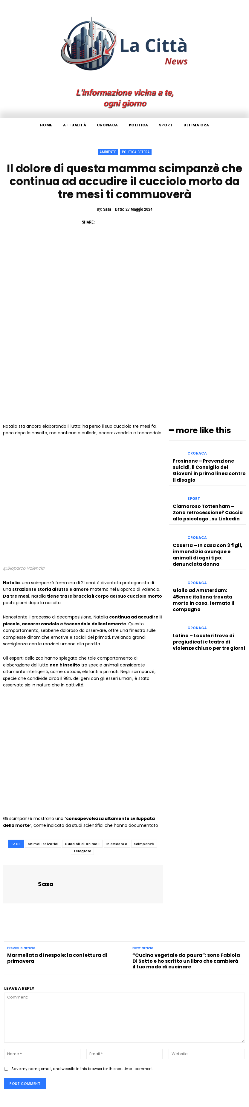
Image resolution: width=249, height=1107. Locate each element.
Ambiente (108, 152)
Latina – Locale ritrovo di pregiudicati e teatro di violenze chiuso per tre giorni (208, 603)
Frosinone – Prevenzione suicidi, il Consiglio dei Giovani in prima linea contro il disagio (209, 463)
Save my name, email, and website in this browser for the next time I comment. (82, 1068)
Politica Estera (136, 152)
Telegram (82, 851)
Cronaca (196, 452)
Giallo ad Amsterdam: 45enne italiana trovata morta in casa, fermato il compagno (207, 568)
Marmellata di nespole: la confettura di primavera (57, 958)
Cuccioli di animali (82, 843)
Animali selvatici (43, 843)
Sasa (107, 209)
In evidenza (117, 843)
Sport (193, 487)
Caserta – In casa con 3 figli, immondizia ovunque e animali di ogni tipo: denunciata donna (208, 533)
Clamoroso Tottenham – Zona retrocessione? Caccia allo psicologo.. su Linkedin (205, 498)
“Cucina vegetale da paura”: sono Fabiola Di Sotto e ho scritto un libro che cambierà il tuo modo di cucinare (186, 961)
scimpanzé (144, 843)
